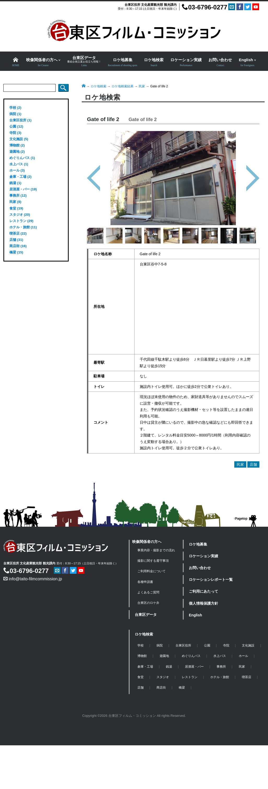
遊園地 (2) (17, 152)
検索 (63, 88)
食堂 (140, 677)
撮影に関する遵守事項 (153, 561)
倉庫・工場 (145, 666)
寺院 (226, 645)
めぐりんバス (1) (22, 158)
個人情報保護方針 (203, 603)
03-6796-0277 (204, 7)
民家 (142, 86)
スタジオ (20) (19, 215)
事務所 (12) (18, 195)
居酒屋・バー (194, 666)
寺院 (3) (15, 133)
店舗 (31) (16, 240)
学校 (140, 645)
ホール (243, 656)
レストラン (189, 677)
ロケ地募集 (198, 544)
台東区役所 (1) (20, 120)
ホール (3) (17, 170)
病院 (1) (15, 114)
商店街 (161, 687)
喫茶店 (246, 677)
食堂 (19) (16, 208)
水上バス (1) (18, 164)
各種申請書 (145, 582)
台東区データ (146, 614)
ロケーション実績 (203, 556)
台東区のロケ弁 (148, 603)
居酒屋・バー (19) (23, 189)
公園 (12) (16, 126)
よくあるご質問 (148, 592)
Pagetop (241, 518)
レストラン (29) (21, 221)
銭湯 (169, 666)
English (195, 615)
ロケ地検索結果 (122, 86)
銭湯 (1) (15, 183)
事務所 (221, 666)
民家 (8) (15, 202)
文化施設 (248, 645)
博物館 (142, 656)
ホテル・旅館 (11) (23, 227)
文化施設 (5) (18, 139)
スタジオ (162, 677)
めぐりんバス (191, 656)
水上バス (219, 656)
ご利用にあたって (203, 591)
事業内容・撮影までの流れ (156, 550)
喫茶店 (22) (18, 233)
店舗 (253, 464)
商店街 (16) (18, 246)
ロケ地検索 (98, 86)
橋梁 (182, 687)
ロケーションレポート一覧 (211, 579)
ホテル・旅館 (219, 677)
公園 (207, 645)
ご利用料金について (151, 571)
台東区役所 (183, 645)
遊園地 (164, 656)
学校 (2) (15, 108)
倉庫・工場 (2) (20, 177)
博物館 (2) (17, 145)
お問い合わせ (200, 568)
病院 (159, 645)
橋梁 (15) (16, 252)
